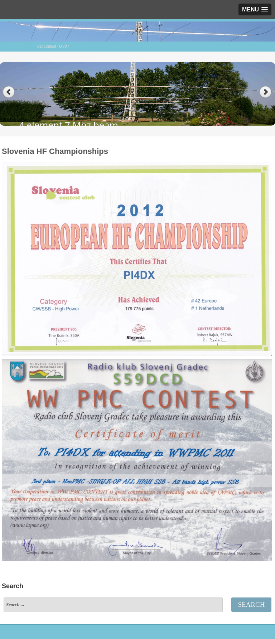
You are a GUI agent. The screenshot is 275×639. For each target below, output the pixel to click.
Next (266, 92)
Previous (8, 92)
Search (251, 604)
